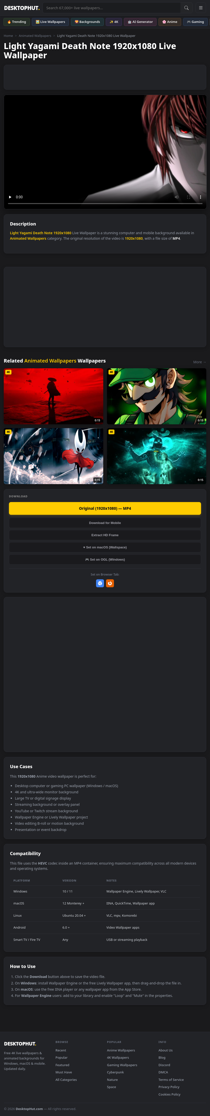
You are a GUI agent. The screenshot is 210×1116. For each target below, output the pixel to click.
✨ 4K (113, 21)
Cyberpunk (115, 1072)
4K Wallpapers (118, 1057)
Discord (164, 1065)
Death (38, 232)
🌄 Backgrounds (87, 21)
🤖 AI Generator (140, 21)
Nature (112, 1079)
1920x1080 (62, 232)
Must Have (63, 1072)
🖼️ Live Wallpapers (50, 21)
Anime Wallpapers (121, 1050)
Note (48, 232)
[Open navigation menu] (201, 7)
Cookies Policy (169, 1094)
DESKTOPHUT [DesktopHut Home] (22, 8)
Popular (61, 1057)
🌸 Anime (169, 21)
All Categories (66, 1079)
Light (14, 232)
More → (199, 362)
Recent (60, 1050)
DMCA (163, 1072)
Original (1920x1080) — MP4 (105, 508)
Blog (161, 1057)
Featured (62, 1065)
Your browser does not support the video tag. (105, 152)
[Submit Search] (186, 7)
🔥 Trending (16, 21)
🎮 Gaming (195, 21)
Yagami (26, 232)
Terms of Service (171, 1079)
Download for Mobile (105, 523)
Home (8, 35)
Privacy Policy (168, 1087)
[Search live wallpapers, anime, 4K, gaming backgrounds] (111, 7)
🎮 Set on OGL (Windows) (105, 559)
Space (111, 1087)
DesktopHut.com (29, 1109)
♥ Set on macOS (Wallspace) (105, 547)
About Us (165, 1050)
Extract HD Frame (104, 535)
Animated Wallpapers (35, 35)
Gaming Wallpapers (122, 1065)
